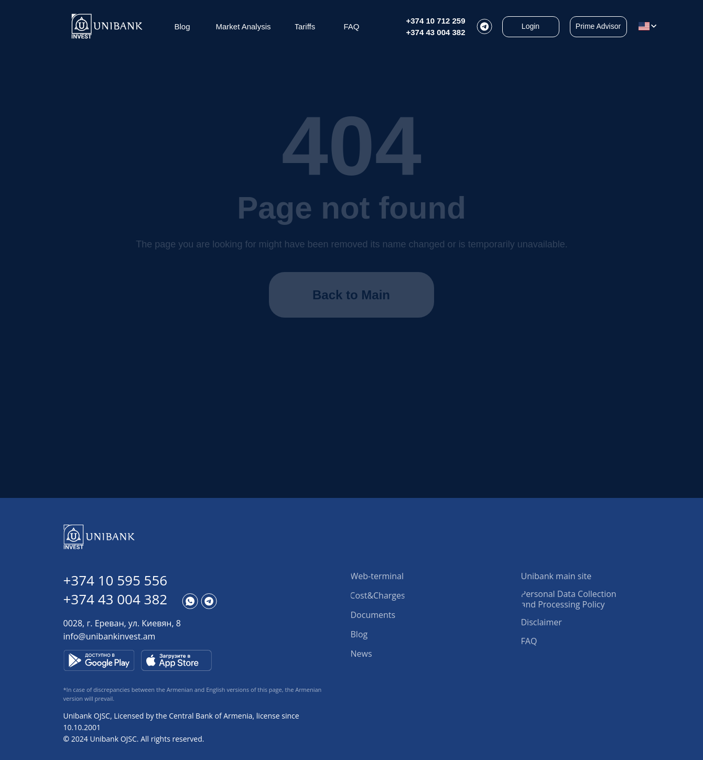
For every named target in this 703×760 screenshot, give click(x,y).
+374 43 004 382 (436, 32)
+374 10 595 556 (115, 580)
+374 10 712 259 (436, 20)
